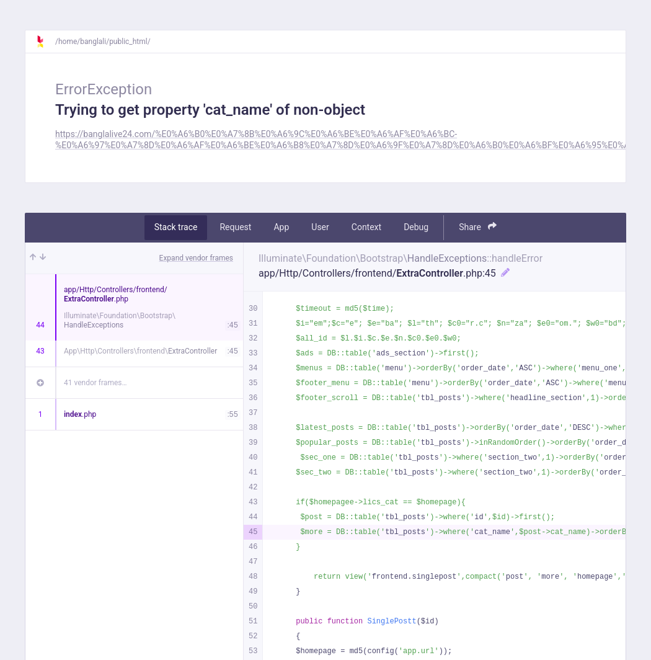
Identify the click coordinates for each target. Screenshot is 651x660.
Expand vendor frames (196, 258)
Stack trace (176, 227)
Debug (416, 227)
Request (235, 227)
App (281, 227)
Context (366, 227)
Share (478, 226)
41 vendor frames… (95, 382)
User (320, 227)
